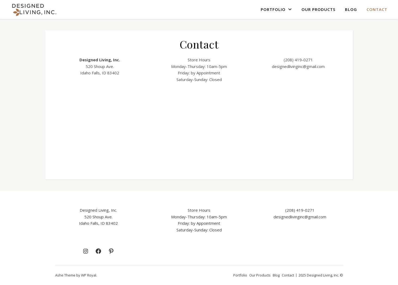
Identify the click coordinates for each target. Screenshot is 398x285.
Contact (377, 9)
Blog (351, 9)
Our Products (318, 9)
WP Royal (88, 275)
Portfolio (273, 9)
